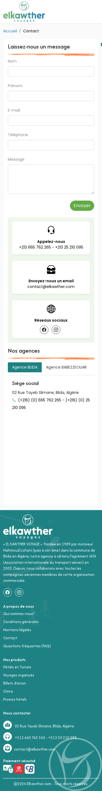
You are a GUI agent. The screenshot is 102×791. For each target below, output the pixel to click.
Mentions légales (17, 629)
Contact (10, 638)
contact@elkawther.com (51, 286)
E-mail (14, 110)
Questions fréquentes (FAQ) (27, 646)
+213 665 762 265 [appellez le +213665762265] (35, 247)
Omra (8, 691)
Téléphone (18, 134)
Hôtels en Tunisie (17, 667)
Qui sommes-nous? (18, 613)
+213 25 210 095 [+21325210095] (62, 737)
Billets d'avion (14, 683)
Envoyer (82, 205)
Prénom (15, 85)
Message (16, 159)
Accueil (10, 31)
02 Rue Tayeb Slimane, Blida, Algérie (44, 726)
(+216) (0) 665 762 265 (40, 400)
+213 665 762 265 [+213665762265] (30, 737)
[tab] (25, 367)
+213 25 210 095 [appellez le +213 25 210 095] (69, 247)
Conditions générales (21, 621)
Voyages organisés (18, 675)
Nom (12, 61)
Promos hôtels (15, 699)
